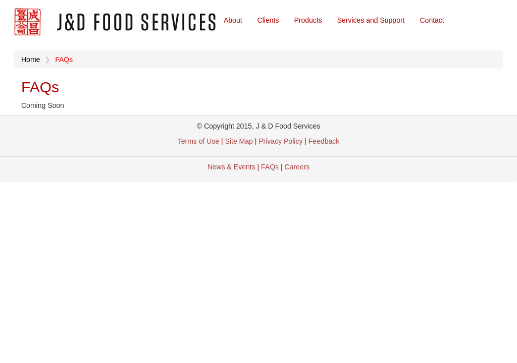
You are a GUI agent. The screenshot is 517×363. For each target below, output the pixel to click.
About (233, 20)
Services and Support (371, 20)
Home (30, 59)
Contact (432, 20)
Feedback (323, 141)
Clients (268, 20)
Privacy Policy (281, 141)
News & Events (231, 167)
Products (308, 20)
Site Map (239, 141)
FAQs (270, 167)
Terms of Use (198, 141)
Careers (297, 167)
